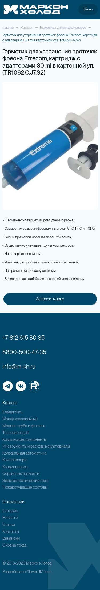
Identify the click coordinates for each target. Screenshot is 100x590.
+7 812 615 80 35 (23, 337)
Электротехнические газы (25, 480)
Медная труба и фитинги (23, 425)
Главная (8, 27)
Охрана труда (14, 545)
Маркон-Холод (39, 563)
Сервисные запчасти (20, 473)
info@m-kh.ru (18, 366)
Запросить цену (50, 298)
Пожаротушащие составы (24, 487)
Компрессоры (14, 459)
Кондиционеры (15, 466)
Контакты (10, 531)
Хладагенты (12, 412)
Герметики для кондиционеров (63, 27)
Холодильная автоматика (24, 453)
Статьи (8, 524)
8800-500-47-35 (24, 352)
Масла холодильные (20, 418)
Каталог (27, 27)
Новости (10, 517)
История (10, 510)
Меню (88, 9)
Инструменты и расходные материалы (36, 446)
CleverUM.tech (39, 571)
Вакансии (11, 538)
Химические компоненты (24, 439)
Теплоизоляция (15, 432)
